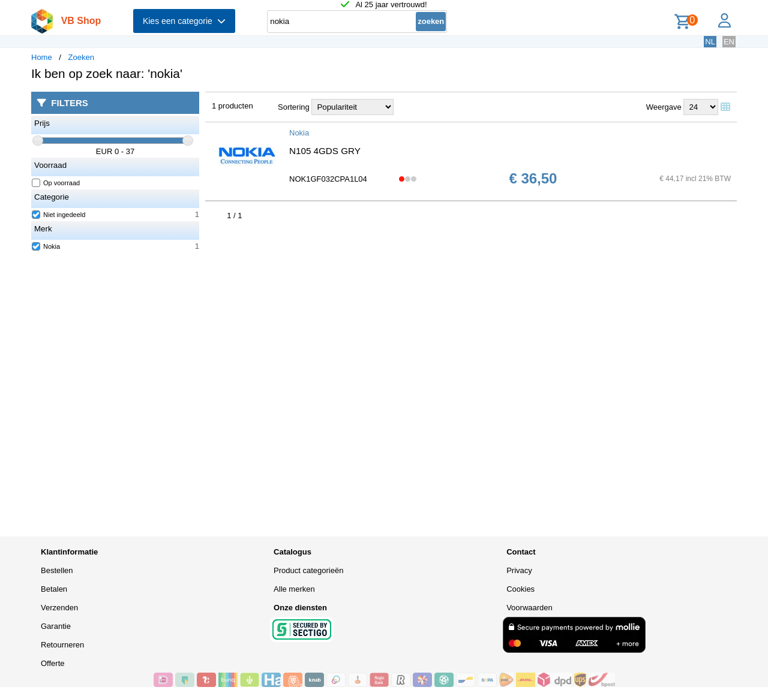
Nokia (46, 246)
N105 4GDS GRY (325, 151)
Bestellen (57, 570)
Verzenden (59, 607)
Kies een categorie (184, 21)
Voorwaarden (529, 607)
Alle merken (294, 588)
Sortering (294, 107)
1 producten (232, 105)
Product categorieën (308, 570)
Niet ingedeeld (58, 214)
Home (41, 57)
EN (729, 41)
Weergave (664, 107)
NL (710, 41)
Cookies (520, 588)
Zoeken (81, 57)
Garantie (56, 626)
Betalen (54, 588)
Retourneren (62, 644)
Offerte (53, 663)
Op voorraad (56, 182)
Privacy (519, 570)
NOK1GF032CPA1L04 (328, 178)
